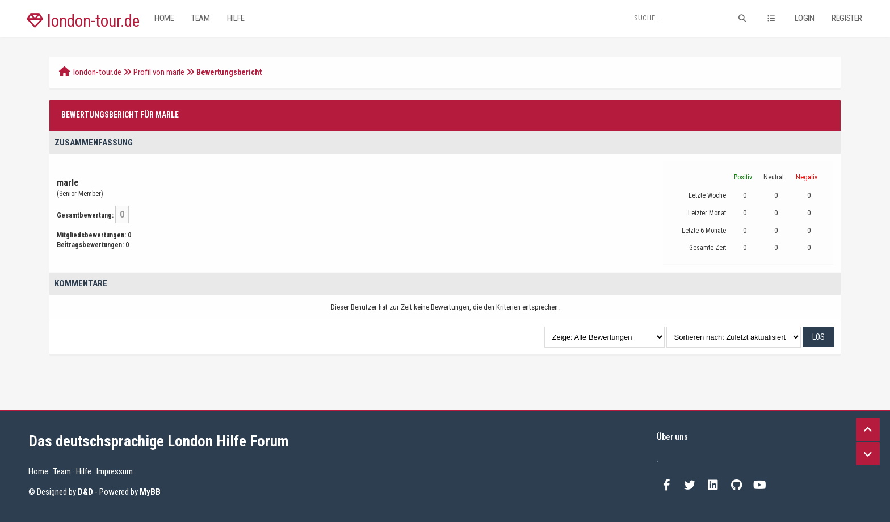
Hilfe (236, 18)
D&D (85, 492)
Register (847, 18)
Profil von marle (158, 72)
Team (200, 18)
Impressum (114, 471)
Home (164, 18)
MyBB (150, 492)
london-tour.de (83, 21)
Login (805, 18)
